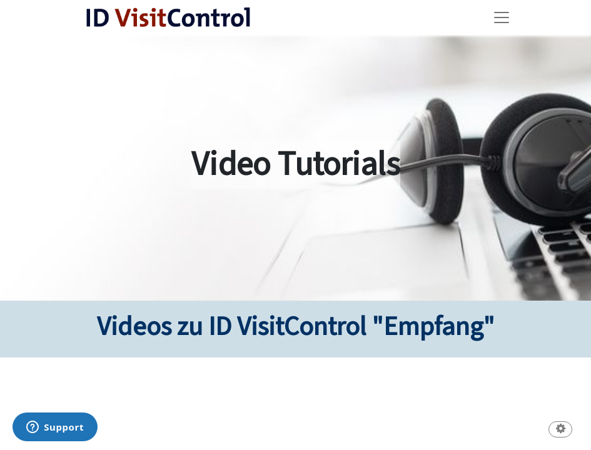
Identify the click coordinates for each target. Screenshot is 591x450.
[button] (560, 430)
